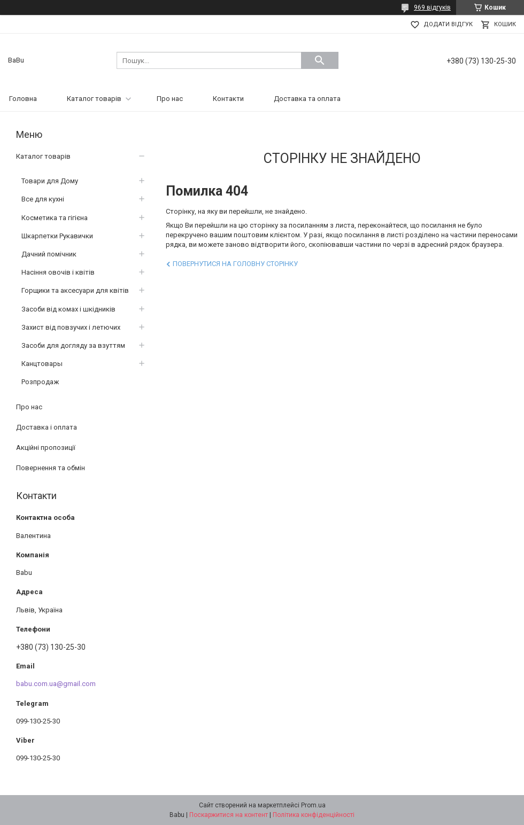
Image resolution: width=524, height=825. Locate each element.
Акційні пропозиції (45, 447)
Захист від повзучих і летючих (70, 327)
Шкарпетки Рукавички (57, 236)
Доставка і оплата (46, 427)
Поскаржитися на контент (228, 815)
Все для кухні (42, 199)
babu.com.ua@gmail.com (56, 684)
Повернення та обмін (50, 468)
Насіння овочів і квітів (58, 272)
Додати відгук (448, 24)
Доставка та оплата (307, 99)
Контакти (228, 99)
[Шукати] (319, 60)
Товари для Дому (49, 181)
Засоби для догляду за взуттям (73, 345)
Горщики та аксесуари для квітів (75, 290)
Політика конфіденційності (314, 815)
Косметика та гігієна (54, 218)
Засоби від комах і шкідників (68, 309)
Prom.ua (313, 805)
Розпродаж (40, 382)
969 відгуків (432, 7)
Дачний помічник (48, 254)
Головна (23, 99)
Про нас (170, 99)
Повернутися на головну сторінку (235, 264)
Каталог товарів (94, 99)
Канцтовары (42, 364)
